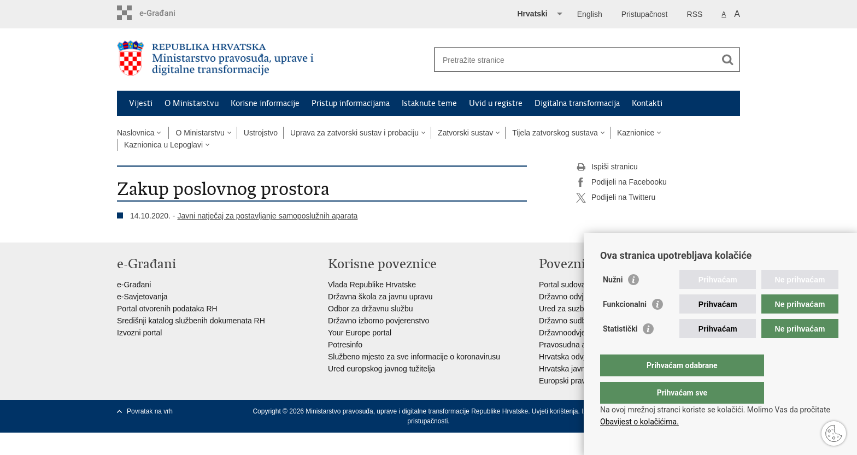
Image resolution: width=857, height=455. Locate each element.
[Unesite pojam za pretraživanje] (575, 60)
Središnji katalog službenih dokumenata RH (191, 320)
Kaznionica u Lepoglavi (163, 144)
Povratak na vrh (150, 411)
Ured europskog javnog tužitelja (381, 368)
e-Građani (134, 284)
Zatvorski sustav (465, 132)
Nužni (613, 301)
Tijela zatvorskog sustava (555, 132)
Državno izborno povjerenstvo (378, 320)
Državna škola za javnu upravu (380, 296)
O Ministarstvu (192, 103)
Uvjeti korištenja (555, 411)
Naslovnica (135, 132)
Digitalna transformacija (577, 103)
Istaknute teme (429, 103)
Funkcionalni (625, 326)
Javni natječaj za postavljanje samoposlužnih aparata (267, 215)
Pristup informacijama (351, 103)
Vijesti (140, 103)
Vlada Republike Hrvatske (372, 284)
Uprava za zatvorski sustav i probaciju (354, 132)
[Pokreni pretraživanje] (727, 59)
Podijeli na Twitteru (615, 198)
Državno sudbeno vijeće (579, 320)
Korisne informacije (265, 103)
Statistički (620, 350)
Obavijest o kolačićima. (639, 421)
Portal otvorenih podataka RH (167, 308)
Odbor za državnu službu (370, 308)
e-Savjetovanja (142, 296)
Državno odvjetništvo (574, 296)
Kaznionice (636, 132)
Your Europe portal (359, 332)
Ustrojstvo (261, 132)
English (589, 14)
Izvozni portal (139, 332)
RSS (695, 14)
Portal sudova (562, 284)
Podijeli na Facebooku (621, 182)
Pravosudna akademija (578, 344)
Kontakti (647, 103)
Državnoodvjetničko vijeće (583, 332)
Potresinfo (345, 344)
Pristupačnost (644, 14)
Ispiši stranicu (607, 167)
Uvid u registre (496, 103)
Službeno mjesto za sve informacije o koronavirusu (414, 356)
